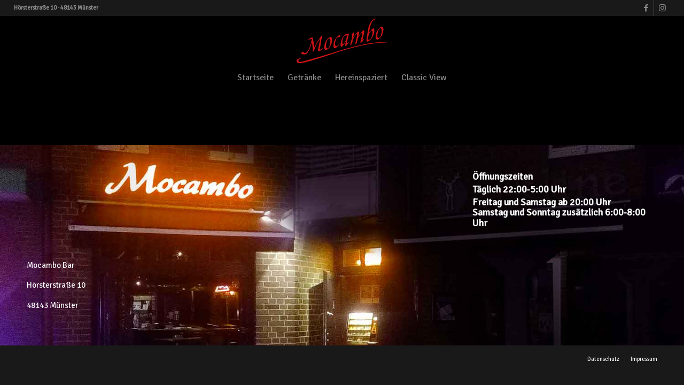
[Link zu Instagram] (662, 8)
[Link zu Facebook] (646, 8)
